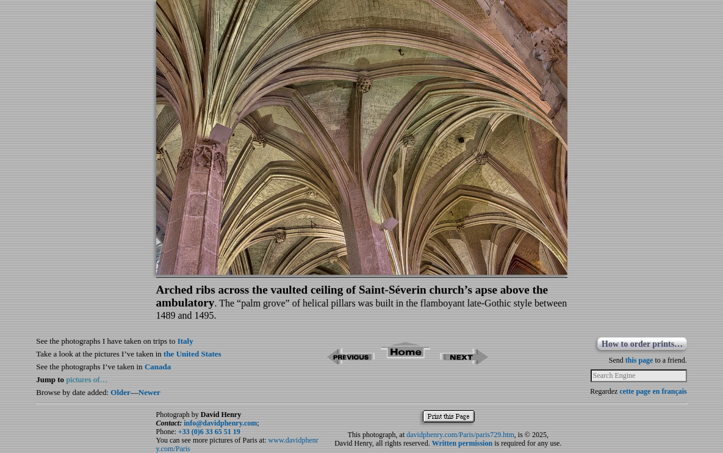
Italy (185, 341)
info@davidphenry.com (220, 423)
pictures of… (86, 379)
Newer (149, 392)
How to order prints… (642, 344)
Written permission (462, 443)
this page (639, 360)
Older (120, 392)
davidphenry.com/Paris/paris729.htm (460, 434)
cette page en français (652, 391)
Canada (158, 366)
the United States (192, 353)
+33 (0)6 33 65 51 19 (209, 431)
